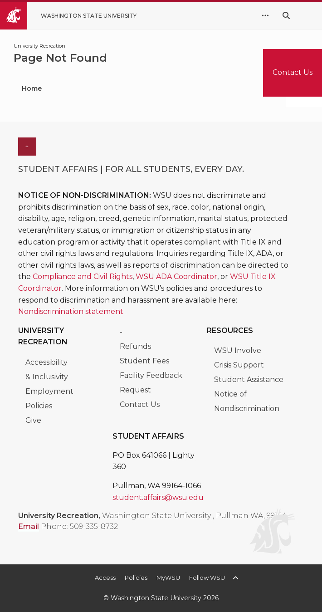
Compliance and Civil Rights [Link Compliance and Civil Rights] (82, 276)
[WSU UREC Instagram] (139, 542)
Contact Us (140, 404)
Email (28, 526)
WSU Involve (237, 350)
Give (33, 420)
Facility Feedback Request (151, 382)
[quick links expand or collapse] (265, 16)
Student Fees (144, 361)
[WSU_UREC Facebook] (58, 542)
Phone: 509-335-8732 (79, 526)
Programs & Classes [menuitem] (104, 88)
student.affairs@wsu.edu (158, 497)
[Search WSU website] (286, 16)
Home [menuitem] (32, 88)
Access (105, 577)
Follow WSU (207, 577)
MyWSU (168, 577)
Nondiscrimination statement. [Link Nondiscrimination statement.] (71, 311)
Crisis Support (239, 365)
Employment (49, 391)
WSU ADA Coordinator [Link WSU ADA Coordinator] (176, 276)
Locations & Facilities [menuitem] (206, 88)
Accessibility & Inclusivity (47, 369)
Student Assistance (248, 379)
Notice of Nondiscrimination (246, 401)
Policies (38, 405)
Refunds (135, 346)
